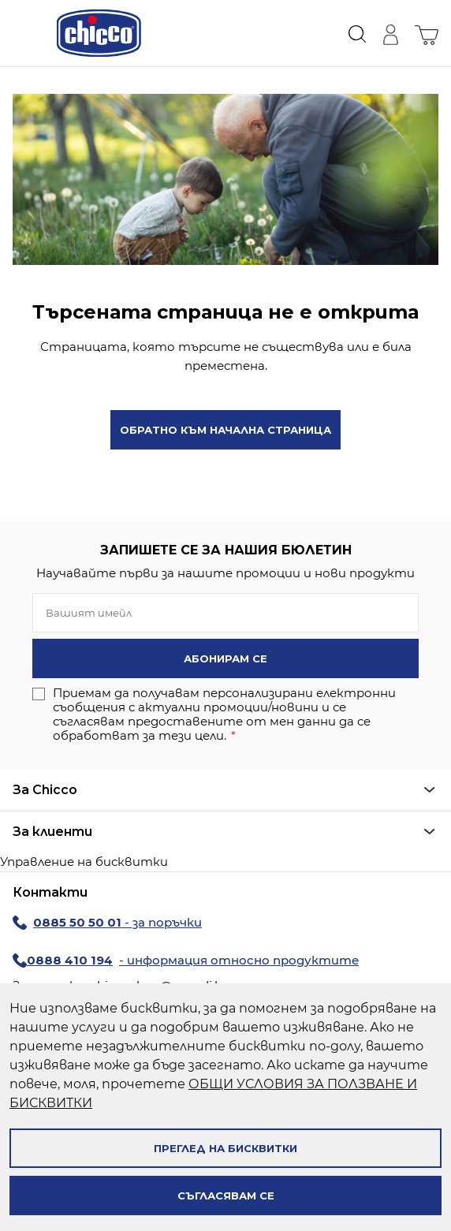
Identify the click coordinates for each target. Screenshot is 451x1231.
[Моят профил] (390, 33)
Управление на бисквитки (84, 861)
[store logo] (99, 33)
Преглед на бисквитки (225, 1148)
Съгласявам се (225, 1195)
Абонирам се (225, 658)
